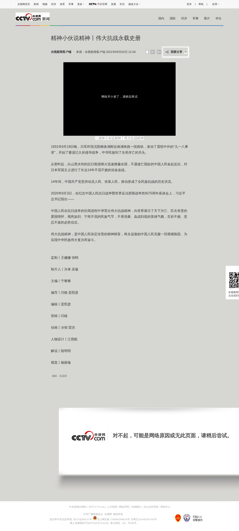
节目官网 (102, 4)
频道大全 (133, 4)
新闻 (36, 4)
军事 (71, 4)
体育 (62, 4)
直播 (113, 4)
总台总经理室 (150, 506)
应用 (214, 4)
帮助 (200, 4)
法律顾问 (136, 506)
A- (152, 51)
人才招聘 (112, 506)
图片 (207, 18)
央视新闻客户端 (61, 51)
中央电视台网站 (77, 506)
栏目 (122, 4)
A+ (159, 51)
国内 (161, 18)
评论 (218, 18)
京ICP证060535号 (82, 519)
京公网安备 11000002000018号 (111, 519)
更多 (79, 4)
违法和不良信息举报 (60, 519)
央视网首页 (23, 4)
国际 (173, 18)
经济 (53, 4)
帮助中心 (165, 506)
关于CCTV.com (97, 506)
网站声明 (124, 506)
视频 (44, 4)
